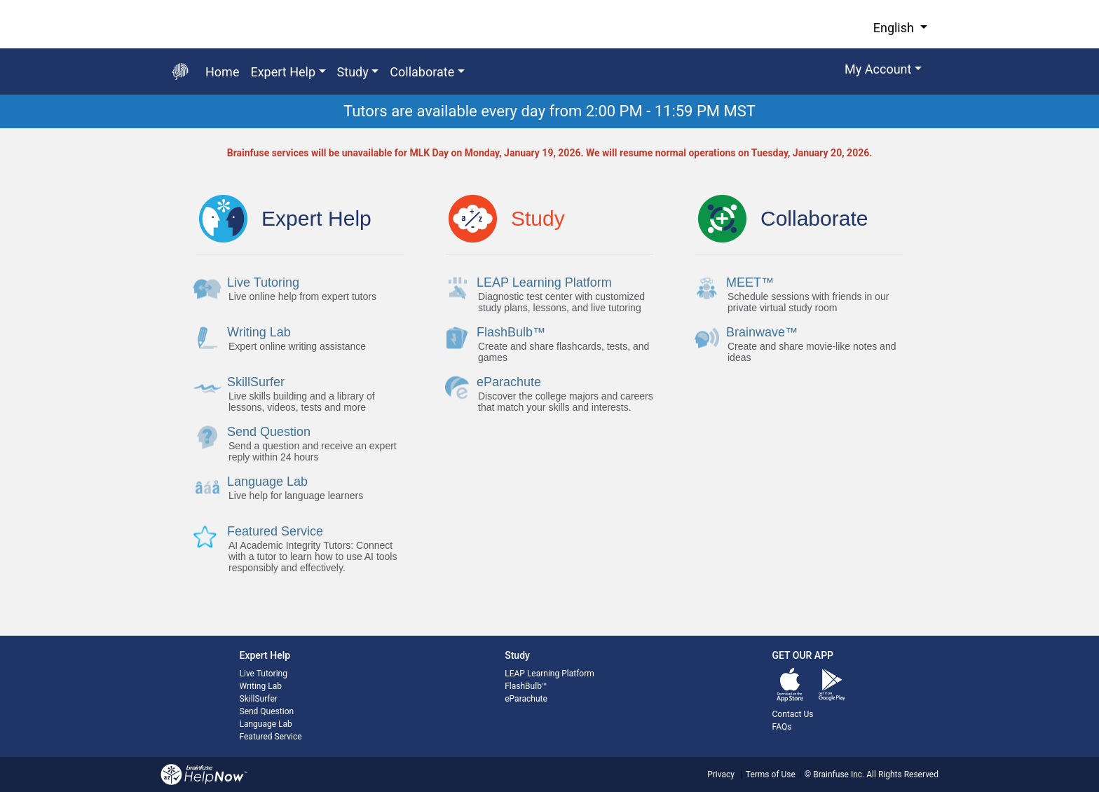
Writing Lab (261, 686)
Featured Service (271, 737)
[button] (883, 71)
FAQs (782, 727)
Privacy (721, 774)
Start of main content (0, 128)
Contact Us (793, 714)
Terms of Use (771, 774)
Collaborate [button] (422, 71)
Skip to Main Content (0, 0)
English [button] (895, 27)
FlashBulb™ (526, 686)
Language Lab (266, 724)
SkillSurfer (259, 699)
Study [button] (353, 71)
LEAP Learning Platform (549, 673)
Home (222, 71)
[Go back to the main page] (180, 71)
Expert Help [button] (282, 71)
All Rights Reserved (901, 774)
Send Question (267, 711)
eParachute (526, 699)
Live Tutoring (263, 673)
